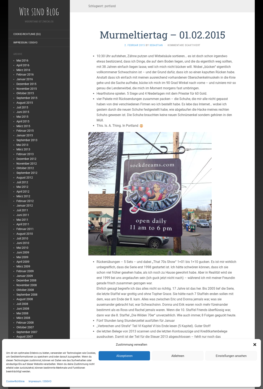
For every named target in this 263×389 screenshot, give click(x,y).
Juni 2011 (22, 215)
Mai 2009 (22, 257)
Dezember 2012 (26, 158)
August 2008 (24, 299)
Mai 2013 (22, 144)
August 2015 (24, 102)
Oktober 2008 (25, 289)
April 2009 (22, 261)
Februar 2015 (25, 130)
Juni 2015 (22, 112)
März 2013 (23, 149)
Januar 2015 (24, 135)
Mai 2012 (22, 186)
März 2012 (23, 196)
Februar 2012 (25, 201)
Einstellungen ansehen (231, 356)
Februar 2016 (25, 74)
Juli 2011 (22, 210)
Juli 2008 (22, 303)
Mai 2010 (22, 247)
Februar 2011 (25, 229)
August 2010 (24, 233)
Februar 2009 (25, 271)
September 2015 (26, 98)
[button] (255, 345)
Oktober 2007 (25, 327)
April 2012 (22, 191)
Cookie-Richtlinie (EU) (27, 34)
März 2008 (23, 317)
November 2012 (26, 163)
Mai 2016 (22, 60)
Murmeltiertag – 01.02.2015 (162, 34)
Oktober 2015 (25, 93)
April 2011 (22, 224)
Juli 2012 (22, 182)
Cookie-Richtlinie (15, 381)
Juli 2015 (22, 107)
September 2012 (26, 172)
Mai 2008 (22, 313)
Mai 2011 (22, 219)
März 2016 (23, 70)
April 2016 (22, 65)
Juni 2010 (22, 243)
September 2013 (26, 140)
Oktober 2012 (25, 168)
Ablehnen (177, 356)
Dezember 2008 (26, 280)
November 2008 (26, 285)
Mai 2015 (22, 116)
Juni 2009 (22, 252)
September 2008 (26, 294)
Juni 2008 (22, 308)
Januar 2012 (24, 205)
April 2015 (22, 121)
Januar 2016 (24, 79)
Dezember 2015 (26, 84)
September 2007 (26, 332)
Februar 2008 (25, 322)
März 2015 (23, 126)
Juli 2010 (22, 238)
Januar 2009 (24, 276)
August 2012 (24, 177)
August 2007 (24, 336)
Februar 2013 (25, 154)
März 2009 (23, 266)
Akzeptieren (124, 356)
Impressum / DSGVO (40, 381)
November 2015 (26, 88)
